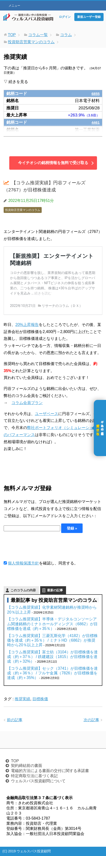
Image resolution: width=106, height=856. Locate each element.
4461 (95, 122)
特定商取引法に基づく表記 (34, 776)
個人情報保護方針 (23, 563)
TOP (15, 761)
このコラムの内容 (23, 590)
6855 (95, 93)
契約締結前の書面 (26, 765)
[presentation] (41, 546)
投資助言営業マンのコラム (22, 210)
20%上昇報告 (27, 325)
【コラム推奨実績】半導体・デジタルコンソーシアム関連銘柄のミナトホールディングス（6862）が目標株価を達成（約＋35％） (52, 623)
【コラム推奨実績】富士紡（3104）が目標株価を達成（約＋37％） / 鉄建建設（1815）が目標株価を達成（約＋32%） (52, 656)
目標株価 (40, 699)
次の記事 (91, 720)
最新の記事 (55, 590)
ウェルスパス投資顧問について (38, 781)
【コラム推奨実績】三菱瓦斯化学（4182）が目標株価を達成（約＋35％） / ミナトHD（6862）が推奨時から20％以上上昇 (52, 640)
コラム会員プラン (27, 403)
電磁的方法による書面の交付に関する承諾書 (50, 771)
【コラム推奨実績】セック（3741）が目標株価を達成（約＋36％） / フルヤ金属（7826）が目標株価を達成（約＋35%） (52, 673)
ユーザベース (46, 414)
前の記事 (14, 720)
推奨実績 (22, 699)
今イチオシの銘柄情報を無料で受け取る (53, 163)
